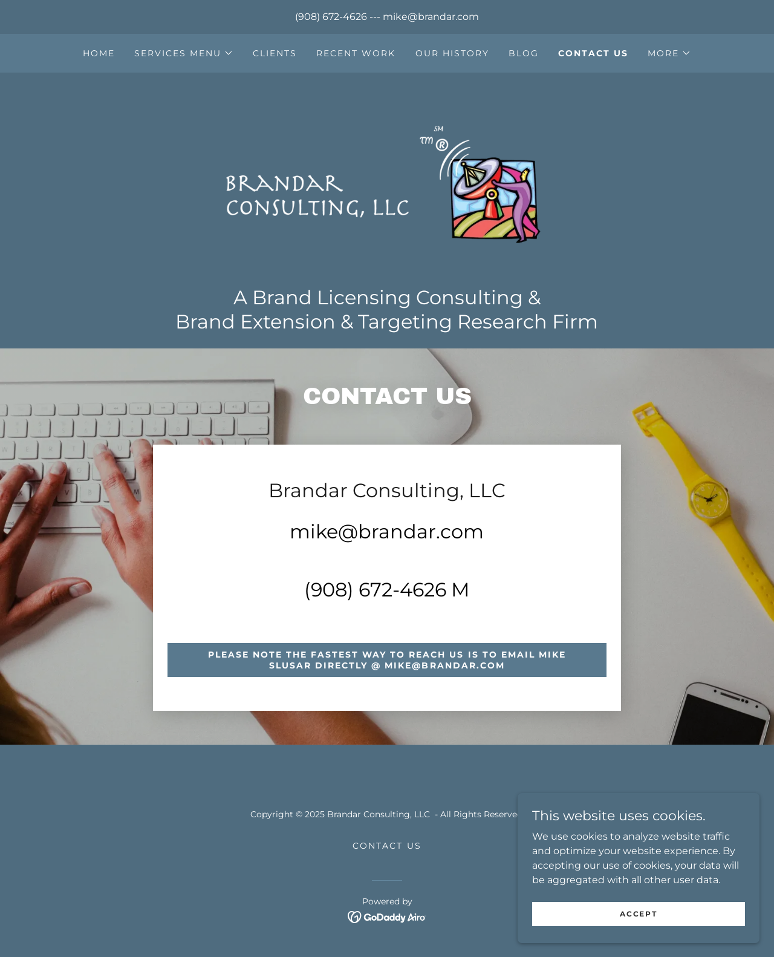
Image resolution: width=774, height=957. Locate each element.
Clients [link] (275, 53)
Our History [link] (452, 53)
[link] (386, 183)
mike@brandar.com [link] (431, 16)
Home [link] (99, 53)
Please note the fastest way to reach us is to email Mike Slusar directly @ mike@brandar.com (386, 660)
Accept (638, 913)
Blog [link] (524, 53)
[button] (183, 53)
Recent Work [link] (355, 53)
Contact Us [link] (593, 53)
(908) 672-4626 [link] (331, 16)
